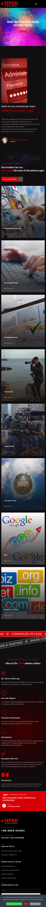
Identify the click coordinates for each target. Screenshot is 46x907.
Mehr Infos (7, 234)
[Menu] (36, 4)
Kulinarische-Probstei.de (10, 870)
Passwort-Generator (9, 855)
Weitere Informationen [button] (35, 904)
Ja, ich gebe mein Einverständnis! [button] (14, 904)
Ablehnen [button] (26, 904)
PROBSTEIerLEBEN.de (8, 866)
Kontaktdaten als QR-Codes (11, 851)
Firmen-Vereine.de (7, 874)
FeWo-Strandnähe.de (8, 878)
